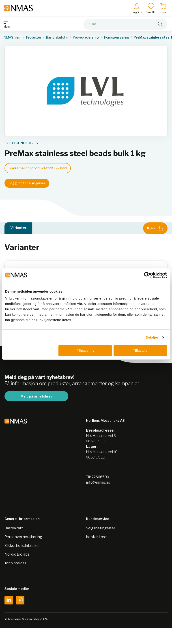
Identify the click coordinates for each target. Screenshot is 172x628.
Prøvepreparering (86, 37)
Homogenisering (116, 37)
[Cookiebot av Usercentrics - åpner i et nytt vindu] (147, 275)
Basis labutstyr (57, 37)
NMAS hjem (12, 37)
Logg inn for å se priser (27, 183)
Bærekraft (13, 528)
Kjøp (155, 228)
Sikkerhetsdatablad (21, 545)
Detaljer (152, 337)
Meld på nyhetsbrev (36, 396)
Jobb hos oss (15, 563)
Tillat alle (140, 350)
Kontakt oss (96, 537)
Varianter (18, 228)
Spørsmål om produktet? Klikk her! (38, 168)
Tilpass (85, 350)
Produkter (33, 37)
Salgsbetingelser (100, 528)
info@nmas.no (98, 482)
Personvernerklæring (23, 537)
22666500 (100, 477)
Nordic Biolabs (16, 554)
